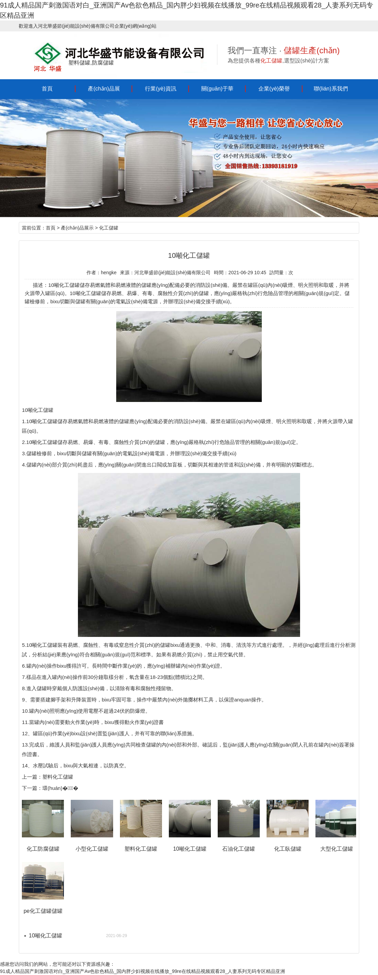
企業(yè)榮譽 (274, 89)
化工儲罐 (108, 228)
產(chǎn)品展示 (104, 92)
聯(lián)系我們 (331, 89)
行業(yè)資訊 (160, 89)
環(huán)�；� (60, 788)
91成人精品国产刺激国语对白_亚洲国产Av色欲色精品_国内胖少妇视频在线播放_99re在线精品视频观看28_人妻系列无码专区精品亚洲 (142, 971)
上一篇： (32, 777)
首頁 (47, 89)
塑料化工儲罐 (57, 777)
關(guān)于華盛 (217, 92)
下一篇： (32, 788)
